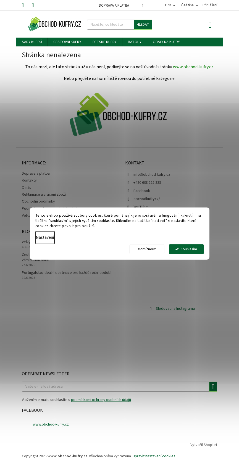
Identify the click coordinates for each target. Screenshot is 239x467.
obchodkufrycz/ (146, 199)
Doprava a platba (114, 5)
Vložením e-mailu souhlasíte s (76, 400)
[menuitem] (32, 42)
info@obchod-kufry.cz (151, 174)
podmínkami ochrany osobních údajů (101, 400)
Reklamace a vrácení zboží (44, 194)
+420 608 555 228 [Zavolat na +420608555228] (147, 182)
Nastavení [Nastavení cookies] (45, 237)
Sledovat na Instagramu (175, 308)
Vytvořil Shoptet (203, 445)
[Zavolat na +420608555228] (27, 4)
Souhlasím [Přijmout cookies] (189, 248)
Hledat (143, 24)
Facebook (141, 191)
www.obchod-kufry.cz (193, 67)
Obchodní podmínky (38, 201)
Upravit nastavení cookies (154, 456)
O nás (26, 187)
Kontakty (29, 180)
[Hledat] (119, 25)
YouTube (140, 207)
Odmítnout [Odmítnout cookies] (147, 248)
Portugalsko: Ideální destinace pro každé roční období (66, 273)
